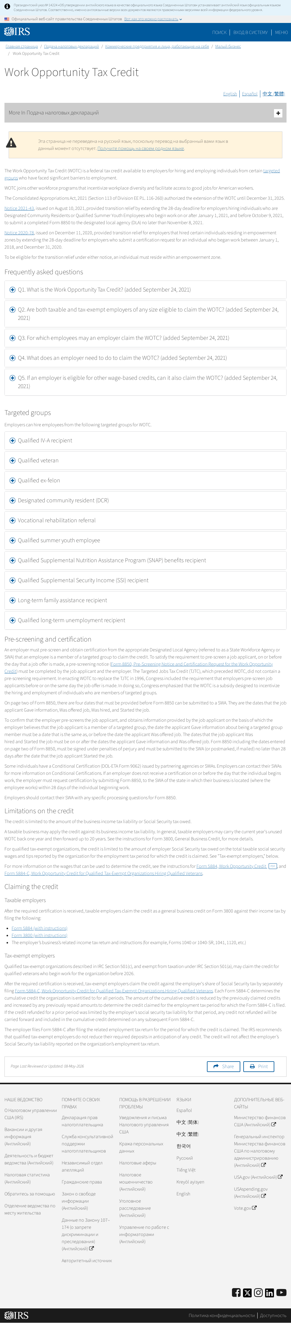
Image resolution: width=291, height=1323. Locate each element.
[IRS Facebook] (236, 1293)
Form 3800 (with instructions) (39, 935)
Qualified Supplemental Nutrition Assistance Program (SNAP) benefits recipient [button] (112, 560)
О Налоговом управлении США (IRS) (30, 1114)
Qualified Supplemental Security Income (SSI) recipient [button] (83, 580)
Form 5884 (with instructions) (39, 928)
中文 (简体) (188, 1122)
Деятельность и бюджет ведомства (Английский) (28, 1159)
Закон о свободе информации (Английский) (79, 1201)
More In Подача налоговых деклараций (145, 113)
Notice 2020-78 (19, 233)
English (230, 94)
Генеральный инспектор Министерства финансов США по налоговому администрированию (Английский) (259, 1151)
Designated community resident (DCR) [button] (63, 500)
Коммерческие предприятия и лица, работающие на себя (157, 46)
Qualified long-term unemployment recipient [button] (71, 620)
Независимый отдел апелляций (82, 1166)
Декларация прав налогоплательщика (82, 1121)
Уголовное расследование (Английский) (135, 1208)
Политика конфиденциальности (222, 1316)
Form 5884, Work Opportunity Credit (236, 866)
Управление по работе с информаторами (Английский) (144, 1234)
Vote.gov (245, 1208)
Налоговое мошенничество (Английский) (136, 1182)
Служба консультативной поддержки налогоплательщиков (87, 1143)
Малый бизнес (228, 46)
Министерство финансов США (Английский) (260, 1121)
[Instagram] (258, 1293)
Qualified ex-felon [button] (39, 480)
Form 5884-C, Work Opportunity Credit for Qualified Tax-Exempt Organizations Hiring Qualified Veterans (103, 873)
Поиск (219, 32)
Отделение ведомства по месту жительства (29, 1209)
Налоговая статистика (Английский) (27, 1178)
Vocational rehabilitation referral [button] (57, 520)
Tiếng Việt (186, 1170)
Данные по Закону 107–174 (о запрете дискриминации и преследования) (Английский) (86, 1234)
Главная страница (22, 46)
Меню (281, 32)
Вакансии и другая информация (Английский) (23, 1136)
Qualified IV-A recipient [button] (45, 440)
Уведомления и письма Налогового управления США (144, 1124)
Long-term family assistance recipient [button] (62, 600)
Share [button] (228, 1066)
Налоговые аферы (137, 1163)
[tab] (145, 290)
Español (250, 94)
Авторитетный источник (87, 1260)
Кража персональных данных (141, 1147)
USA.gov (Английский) (258, 1177)
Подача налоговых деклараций (71, 46)
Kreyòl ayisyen (190, 1182)
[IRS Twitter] (247, 1295)
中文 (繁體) (274, 94)
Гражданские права (82, 1182)
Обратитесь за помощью (29, 1194)
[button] (145, 290)
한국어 (184, 1146)
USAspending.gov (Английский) (251, 1193)
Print (263, 1066)
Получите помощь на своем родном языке (140, 148)
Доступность (273, 1316)
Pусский (185, 1158)
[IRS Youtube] (281, 1293)
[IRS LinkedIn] (269, 1295)
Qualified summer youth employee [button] (59, 540)
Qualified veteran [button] (38, 460)
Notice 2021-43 (19, 208)
